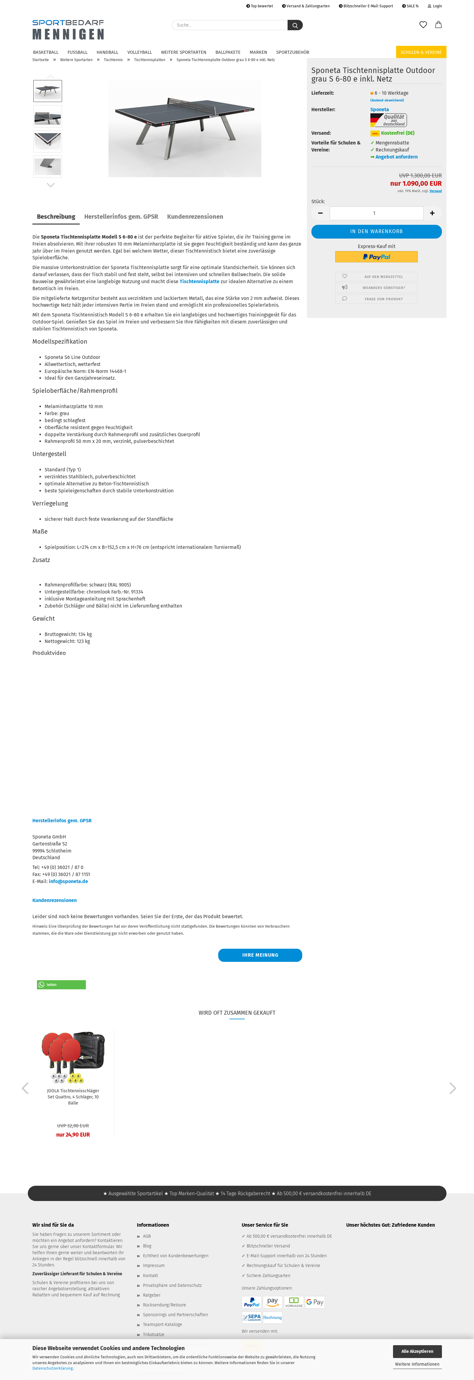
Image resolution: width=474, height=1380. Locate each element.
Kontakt (150, 1275)
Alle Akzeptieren (417, 1351)
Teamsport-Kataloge (162, 1324)
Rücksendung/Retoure (164, 1305)
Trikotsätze (153, 1334)
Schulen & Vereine (421, 52)
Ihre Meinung (260, 955)
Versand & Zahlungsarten (306, 6)
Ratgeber (151, 1295)
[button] (438, 25)
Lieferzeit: (322, 93)
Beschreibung (56, 216)
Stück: (318, 201)
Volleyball (139, 52)
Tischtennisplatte (199, 281)
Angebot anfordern (397, 157)
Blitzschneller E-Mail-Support (366, 6)
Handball (107, 52)
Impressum (154, 1265)
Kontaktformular (98, 1246)
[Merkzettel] (423, 25)
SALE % (410, 6)
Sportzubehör (292, 52)
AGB (147, 1236)
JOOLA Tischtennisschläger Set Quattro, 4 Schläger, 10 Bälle (73, 1097)
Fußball (77, 52)
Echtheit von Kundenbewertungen (175, 1255)
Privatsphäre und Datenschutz (172, 1285)
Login (435, 6)
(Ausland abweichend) (387, 100)
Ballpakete (228, 52)
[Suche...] (295, 25)
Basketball (45, 52)
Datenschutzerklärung (52, 1368)
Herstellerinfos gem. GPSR (121, 216)
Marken (258, 52)
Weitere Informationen (417, 1364)
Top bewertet (259, 6)
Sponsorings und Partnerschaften (175, 1314)
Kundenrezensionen (195, 216)
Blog (147, 1246)
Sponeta (379, 109)
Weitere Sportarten (183, 52)
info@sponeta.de (68, 881)
